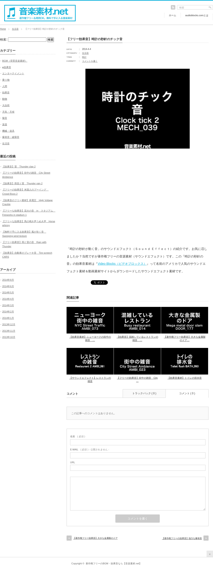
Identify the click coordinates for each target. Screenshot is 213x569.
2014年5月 (8, 292)
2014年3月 (8, 305)
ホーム (172, 15)
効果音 (6, 92)
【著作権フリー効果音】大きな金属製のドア (95, 538)
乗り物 (6, 79)
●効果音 (6, 67)
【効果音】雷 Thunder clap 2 (19, 166)
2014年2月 (8, 311)
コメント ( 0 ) (187, 393)
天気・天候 (8, 111)
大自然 (6, 105)
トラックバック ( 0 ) (144, 393)
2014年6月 (8, 286)
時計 (84, 57)
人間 (4, 86)
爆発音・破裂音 (10, 137)
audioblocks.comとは (196, 15)
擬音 (4, 118)
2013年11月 (8, 331)
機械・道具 (8, 130)
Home (3, 29)
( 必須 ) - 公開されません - (89, 449)
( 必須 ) (77, 436)
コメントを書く (90, 61)
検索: (3, 39)
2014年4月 (8, 299)
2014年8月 (8, 280)
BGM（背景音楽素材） (14, 60)
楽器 (4, 124)
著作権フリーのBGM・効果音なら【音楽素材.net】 (114, 563)
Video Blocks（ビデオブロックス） (122, 263)
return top (210, 554)
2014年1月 (8, 318)
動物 (4, 99)
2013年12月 (8, 324)
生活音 (15, 29)
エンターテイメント (13, 73)
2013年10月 (8, 337)
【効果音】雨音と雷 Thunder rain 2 (22, 183)
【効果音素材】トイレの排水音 (185, 378)
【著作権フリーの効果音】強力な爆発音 (182, 538)
